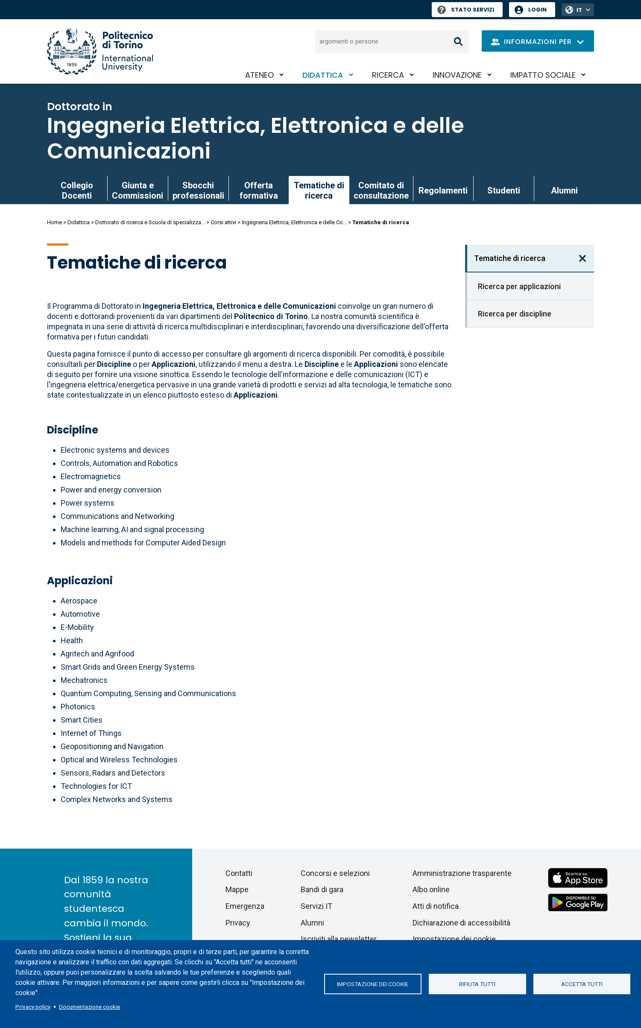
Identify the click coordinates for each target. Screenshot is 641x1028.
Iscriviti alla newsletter (339, 938)
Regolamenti (443, 190)
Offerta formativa (259, 190)
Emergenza (244, 906)
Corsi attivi (223, 222)
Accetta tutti (582, 984)
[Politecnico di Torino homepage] (100, 51)
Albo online (431, 889)
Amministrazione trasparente (462, 873)
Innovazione (457, 75)
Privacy (237, 922)
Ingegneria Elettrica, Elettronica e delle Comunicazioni (255, 138)
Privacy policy (32, 1006)
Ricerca (388, 75)
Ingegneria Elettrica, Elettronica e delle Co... (294, 222)
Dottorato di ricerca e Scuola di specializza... (150, 222)
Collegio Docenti (77, 190)
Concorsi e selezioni (335, 873)
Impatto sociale (543, 75)
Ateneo (259, 75)
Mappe (237, 889)
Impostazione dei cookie (372, 984)
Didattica (322, 75)
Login (537, 10)
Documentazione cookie (89, 1006)
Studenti (503, 190)
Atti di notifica (436, 906)
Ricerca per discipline (514, 313)
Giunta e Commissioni (137, 190)
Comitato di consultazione (381, 190)
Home (54, 222)
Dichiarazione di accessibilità (461, 922)
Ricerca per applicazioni (519, 286)
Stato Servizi (465, 10)
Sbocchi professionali (198, 190)
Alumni (564, 190)
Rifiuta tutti (477, 984)
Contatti (238, 873)
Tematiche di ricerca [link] (319, 190)
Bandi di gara (322, 889)
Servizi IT (316, 906)
